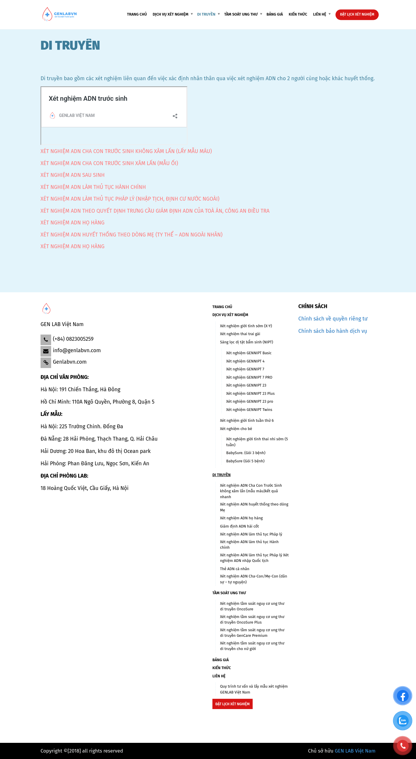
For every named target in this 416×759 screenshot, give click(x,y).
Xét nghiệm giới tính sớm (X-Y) (246, 326)
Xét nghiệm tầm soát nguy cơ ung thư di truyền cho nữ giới (252, 646)
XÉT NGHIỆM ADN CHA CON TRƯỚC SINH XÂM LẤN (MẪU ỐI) (109, 163)
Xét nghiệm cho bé (236, 428)
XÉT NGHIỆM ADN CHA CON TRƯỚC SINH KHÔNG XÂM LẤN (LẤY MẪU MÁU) (126, 151)
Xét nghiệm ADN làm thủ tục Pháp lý (251, 534)
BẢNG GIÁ (274, 14)
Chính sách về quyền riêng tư (333, 318)
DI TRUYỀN (206, 14)
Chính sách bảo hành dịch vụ (332, 331)
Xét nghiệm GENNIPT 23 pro (249, 401)
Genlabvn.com (70, 362)
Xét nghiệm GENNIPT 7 (245, 369)
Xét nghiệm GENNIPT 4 (245, 361)
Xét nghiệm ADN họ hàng (241, 518)
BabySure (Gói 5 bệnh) (245, 461)
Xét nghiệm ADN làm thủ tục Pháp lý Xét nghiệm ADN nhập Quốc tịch (254, 558)
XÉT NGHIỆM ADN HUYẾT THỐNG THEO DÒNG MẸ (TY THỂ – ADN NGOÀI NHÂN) (131, 234)
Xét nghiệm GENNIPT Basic (248, 353)
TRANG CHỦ (137, 14)
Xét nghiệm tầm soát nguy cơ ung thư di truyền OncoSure (252, 606)
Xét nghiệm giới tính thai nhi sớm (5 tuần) (257, 442)
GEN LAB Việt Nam (355, 751)
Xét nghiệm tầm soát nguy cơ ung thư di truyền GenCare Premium (252, 633)
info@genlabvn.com (77, 350)
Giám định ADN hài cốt (239, 526)
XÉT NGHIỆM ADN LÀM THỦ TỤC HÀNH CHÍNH (93, 187)
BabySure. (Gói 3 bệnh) (245, 453)
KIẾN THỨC (298, 14)
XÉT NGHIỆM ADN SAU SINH (73, 175)
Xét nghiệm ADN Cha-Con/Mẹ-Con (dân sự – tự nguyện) (253, 579)
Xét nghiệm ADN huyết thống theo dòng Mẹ (254, 507)
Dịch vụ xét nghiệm (171, 14)
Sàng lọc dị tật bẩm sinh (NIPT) (246, 342)
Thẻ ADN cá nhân (234, 569)
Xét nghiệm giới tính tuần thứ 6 (247, 420)
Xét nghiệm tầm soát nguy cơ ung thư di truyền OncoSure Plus (252, 619)
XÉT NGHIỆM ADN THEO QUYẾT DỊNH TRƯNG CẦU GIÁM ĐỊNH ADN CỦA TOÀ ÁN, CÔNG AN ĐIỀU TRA (155, 211)
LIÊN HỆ (319, 14)
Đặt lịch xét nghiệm (357, 14)
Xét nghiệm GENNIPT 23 (246, 385)
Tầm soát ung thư (241, 14)
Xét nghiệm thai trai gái (240, 334)
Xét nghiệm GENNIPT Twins (249, 409)
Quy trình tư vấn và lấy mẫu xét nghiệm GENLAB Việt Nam (254, 689)
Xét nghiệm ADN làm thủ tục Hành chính (249, 545)
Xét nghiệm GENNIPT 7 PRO (249, 377)
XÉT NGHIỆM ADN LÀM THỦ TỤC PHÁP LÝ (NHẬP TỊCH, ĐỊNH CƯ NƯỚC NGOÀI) (130, 199)
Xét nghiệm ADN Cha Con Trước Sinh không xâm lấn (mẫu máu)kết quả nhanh (251, 491)
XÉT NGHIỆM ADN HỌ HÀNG (73, 222)
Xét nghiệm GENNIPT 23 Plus (250, 393)
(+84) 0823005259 (73, 339)
